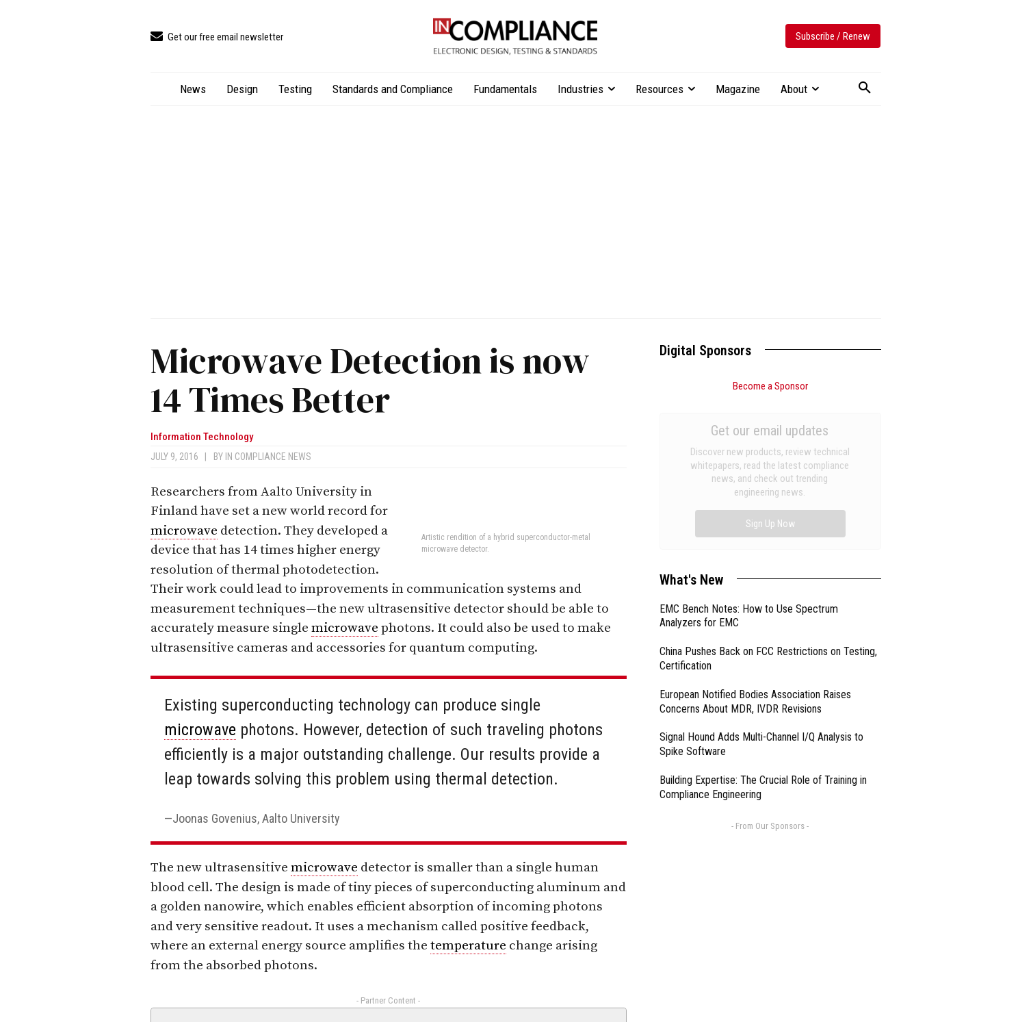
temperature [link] (468, 946)
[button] (864, 88)
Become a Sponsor (770, 386)
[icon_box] (217, 37)
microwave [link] (184, 531)
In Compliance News (268, 456)
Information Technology (202, 437)
